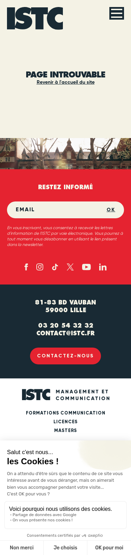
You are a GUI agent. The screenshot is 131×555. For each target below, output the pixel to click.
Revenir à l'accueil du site (66, 82)
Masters (65, 430)
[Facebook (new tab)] (26, 266)
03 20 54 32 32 (65, 325)
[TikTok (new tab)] (55, 266)
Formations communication (65, 413)
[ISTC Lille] (35, 18)
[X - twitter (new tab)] (70, 266)
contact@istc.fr (65, 333)
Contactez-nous (65, 356)
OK (111, 210)
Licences (65, 422)
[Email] (61, 210)
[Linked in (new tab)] (103, 266)
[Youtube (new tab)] (86, 267)
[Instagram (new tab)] (39, 266)
